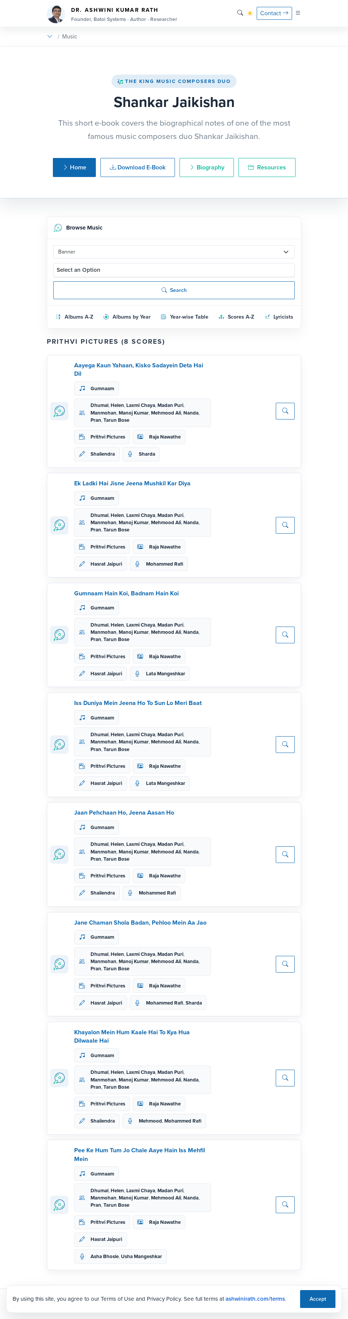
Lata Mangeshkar (165, 673)
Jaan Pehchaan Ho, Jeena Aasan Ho (124, 812)
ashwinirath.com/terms (255, 1299)
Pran (96, 420)
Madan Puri (170, 405)
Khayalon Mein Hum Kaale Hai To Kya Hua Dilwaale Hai (132, 1036)
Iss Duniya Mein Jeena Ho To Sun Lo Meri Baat (138, 703)
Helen (117, 405)
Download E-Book (137, 167)
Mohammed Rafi (164, 564)
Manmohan (103, 412)
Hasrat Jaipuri (106, 564)
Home (74, 167)
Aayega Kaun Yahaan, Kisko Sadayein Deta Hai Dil (138, 369)
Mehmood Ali (166, 412)
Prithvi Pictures (108, 436)
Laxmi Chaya (140, 405)
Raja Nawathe (165, 436)
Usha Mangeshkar (141, 1256)
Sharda (147, 454)
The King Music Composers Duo (174, 81)
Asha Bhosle (105, 1256)
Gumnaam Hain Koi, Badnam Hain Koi (126, 593)
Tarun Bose (116, 420)
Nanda (191, 412)
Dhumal (99, 405)
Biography (206, 167)
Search (174, 290)
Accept (318, 1299)
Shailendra (103, 454)
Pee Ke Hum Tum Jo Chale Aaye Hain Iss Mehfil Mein (139, 1154)
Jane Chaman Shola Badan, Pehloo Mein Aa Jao (140, 922)
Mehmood (150, 1120)
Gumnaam (102, 388)
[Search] (240, 13)
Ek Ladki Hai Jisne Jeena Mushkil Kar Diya (132, 483)
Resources (267, 167)
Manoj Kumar (134, 412)
